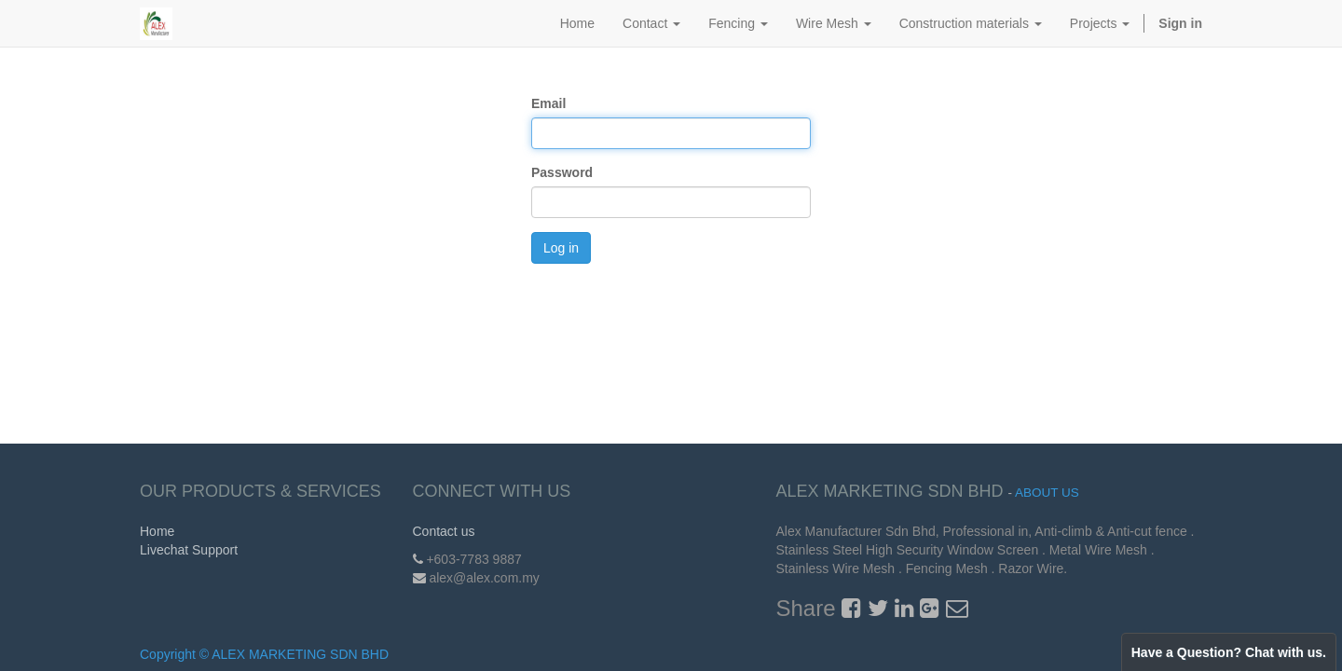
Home (157, 531)
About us (1047, 493)
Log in (561, 247)
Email (548, 103)
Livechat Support (189, 549)
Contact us (444, 531)
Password (562, 172)
